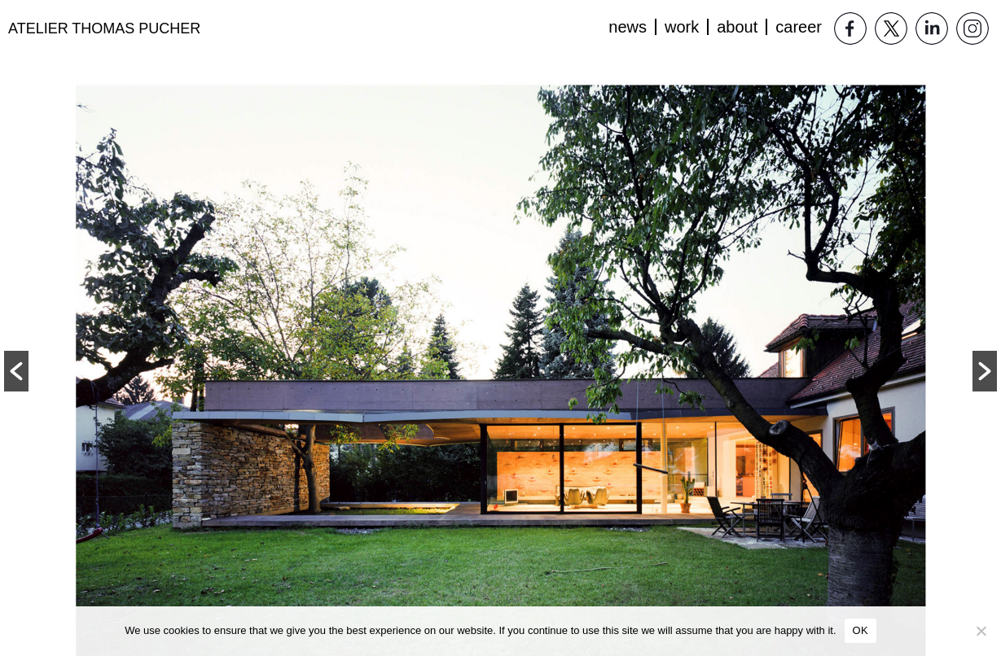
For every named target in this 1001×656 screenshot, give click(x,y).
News (627, 27)
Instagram (972, 28)
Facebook (850, 28)
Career (798, 27)
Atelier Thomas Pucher (104, 28)
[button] (16, 371)
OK (860, 630)
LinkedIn (931, 28)
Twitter (891, 28)
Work (682, 27)
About (737, 27)
